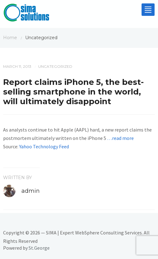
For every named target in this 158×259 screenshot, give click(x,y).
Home (10, 37)
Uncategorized (55, 66)
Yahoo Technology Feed (44, 146)
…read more (120, 138)
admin (30, 190)
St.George (39, 248)
